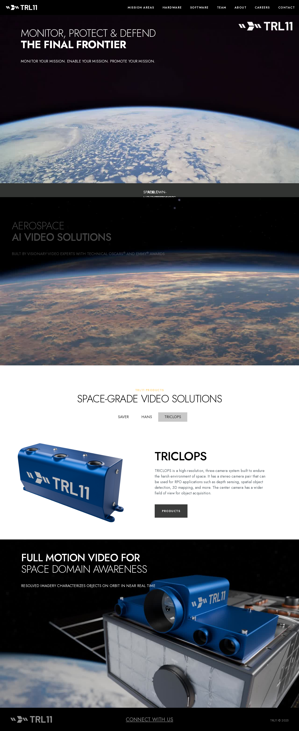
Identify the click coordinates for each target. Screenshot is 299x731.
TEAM (221, 7)
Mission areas (141, 7)
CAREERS (262, 7)
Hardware (172, 7)
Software (199, 7)
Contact (286, 7)
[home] (21, 7)
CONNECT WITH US (149, 719)
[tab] (123, 417)
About (241, 7)
